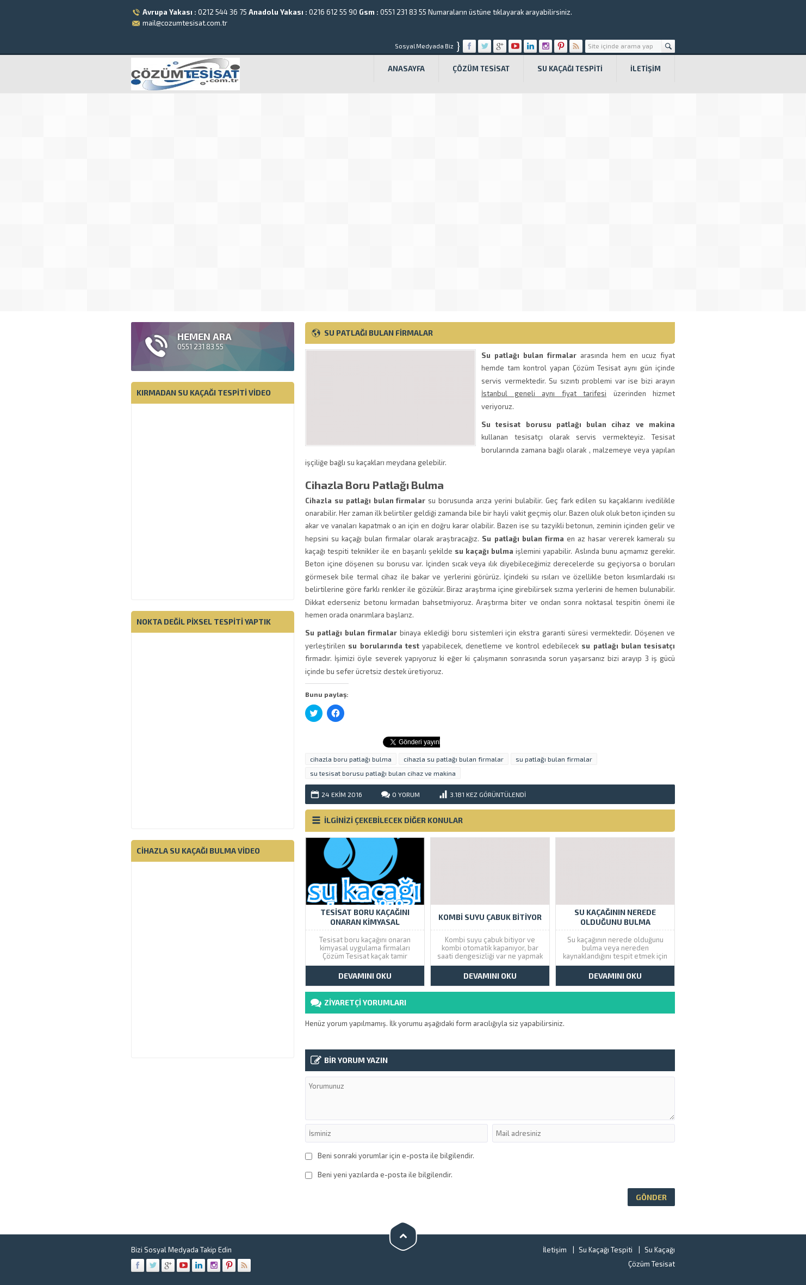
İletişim (645, 68)
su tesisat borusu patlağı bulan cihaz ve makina (383, 773)
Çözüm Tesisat (481, 68)
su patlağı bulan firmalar (554, 759)
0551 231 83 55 (403, 12)
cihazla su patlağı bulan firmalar (454, 759)
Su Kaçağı (659, 1249)
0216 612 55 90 (333, 12)
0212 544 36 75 (222, 12)
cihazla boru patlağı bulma (351, 759)
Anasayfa (406, 68)
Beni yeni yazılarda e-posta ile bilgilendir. (385, 1174)
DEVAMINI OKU (365, 975)
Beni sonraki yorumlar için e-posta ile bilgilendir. (396, 1155)
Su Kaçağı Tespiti (570, 68)
